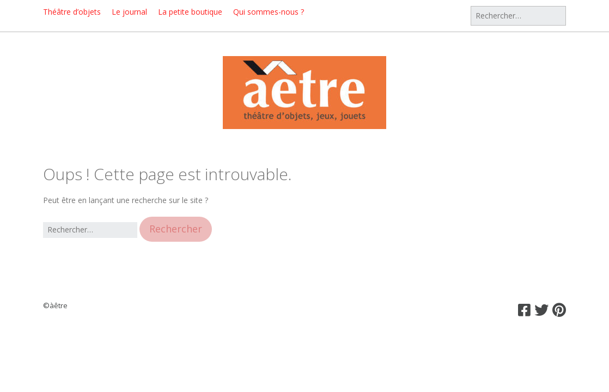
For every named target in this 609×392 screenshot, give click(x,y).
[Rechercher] (518, 16)
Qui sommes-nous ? (268, 12)
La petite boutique (190, 12)
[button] (175, 229)
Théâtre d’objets (72, 12)
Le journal (129, 12)
